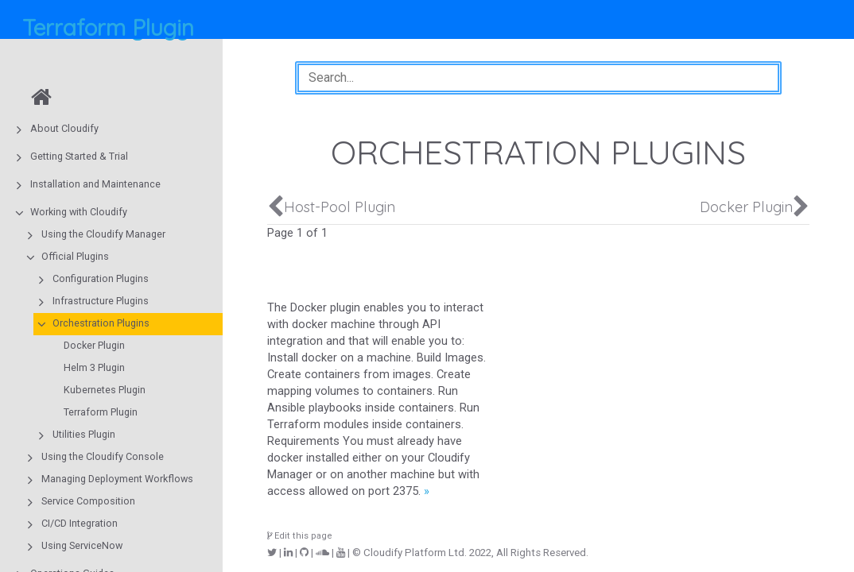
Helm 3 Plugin (94, 367)
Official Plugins (75, 256)
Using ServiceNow (81, 545)
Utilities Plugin (83, 434)
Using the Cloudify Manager (103, 234)
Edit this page (299, 536)
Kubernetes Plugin (105, 390)
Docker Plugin (94, 345)
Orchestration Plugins (100, 323)
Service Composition (88, 501)
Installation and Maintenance (95, 184)
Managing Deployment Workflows (117, 479)
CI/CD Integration (79, 523)
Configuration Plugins (100, 278)
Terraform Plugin (101, 412)
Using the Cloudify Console (102, 456)
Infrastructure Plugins (100, 301)
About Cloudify (64, 128)
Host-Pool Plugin (339, 207)
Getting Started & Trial (79, 156)
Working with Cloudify (78, 212)
